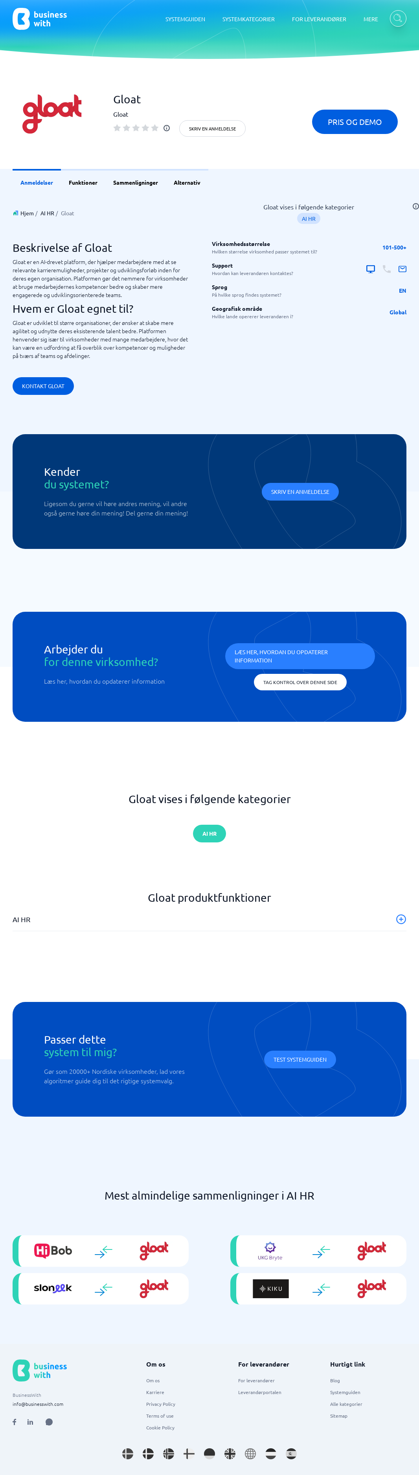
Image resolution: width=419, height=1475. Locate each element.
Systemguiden (345, 1392)
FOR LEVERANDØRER (319, 18)
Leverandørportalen (259, 1392)
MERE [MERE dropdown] (371, 18)
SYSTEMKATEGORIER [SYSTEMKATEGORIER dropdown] (248, 18)
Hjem (27, 212)
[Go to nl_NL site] (270, 1453)
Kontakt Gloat (43, 385)
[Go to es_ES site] (291, 1453)
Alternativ (187, 182)
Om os (153, 1380)
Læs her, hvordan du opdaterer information (281, 656)
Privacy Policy (160, 1404)
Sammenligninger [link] (135, 182)
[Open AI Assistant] (49, 1422)
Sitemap (338, 1416)
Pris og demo (355, 122)
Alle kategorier (346, 1404)
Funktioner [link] (83, 182)
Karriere (155, 1392)
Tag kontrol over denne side (300, 682)
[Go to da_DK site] (148, 1453)
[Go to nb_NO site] (168, 1453)
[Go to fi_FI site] (189, 1453)
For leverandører (256, 1380)
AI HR (47, 212)
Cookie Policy (160, 1427)
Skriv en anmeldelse (212, 128)
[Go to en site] (250, 1453)
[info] (167, 128)
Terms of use (160, 1416)
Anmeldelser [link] (36, 182)
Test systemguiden (300, 1059)
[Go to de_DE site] (209, 1453)
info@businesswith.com (38, 1404)
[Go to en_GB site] (229, 1453)
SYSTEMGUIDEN (185, 18)
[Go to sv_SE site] (127, 1453)
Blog (335, 1380)
